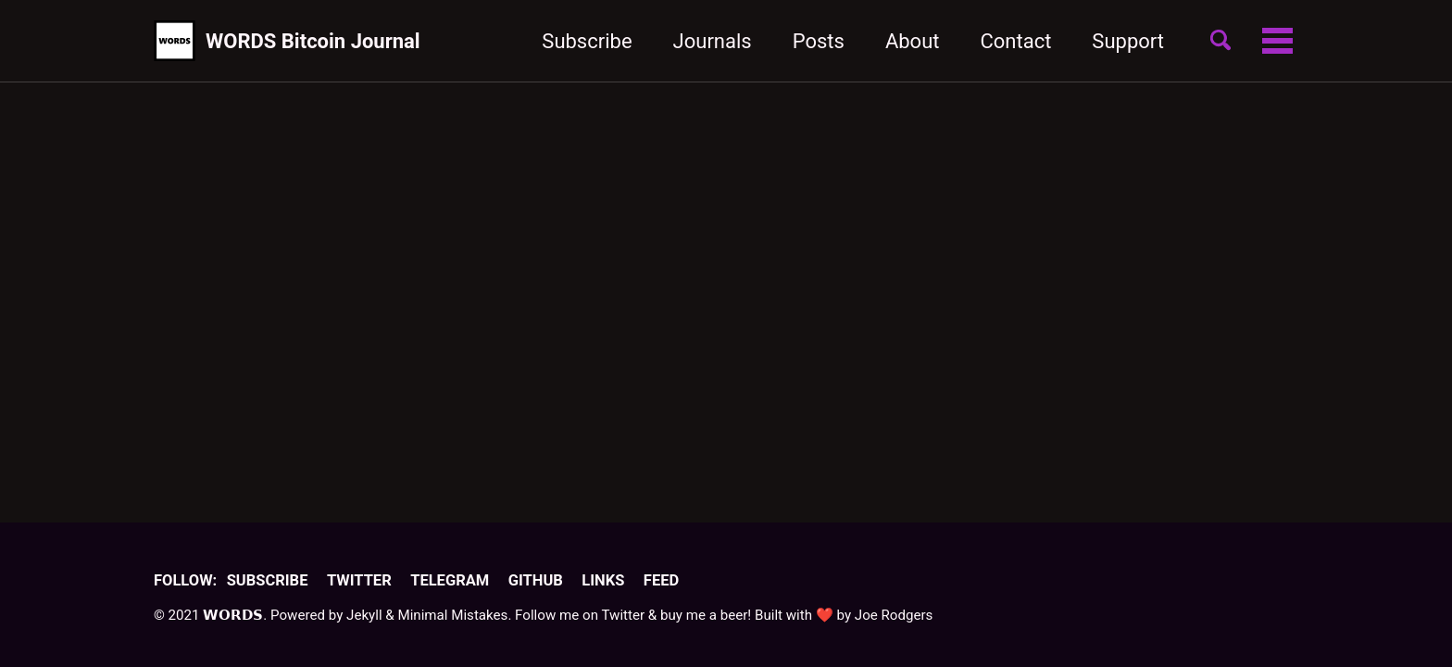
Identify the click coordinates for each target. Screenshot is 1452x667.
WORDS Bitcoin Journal (313, 41)
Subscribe (587, 41)
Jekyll (364, 615)
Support (1128, 41)
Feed (661, 580)
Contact (1015, 41)
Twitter (359, 580)
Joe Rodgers (894, 615)
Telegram (449, 580)
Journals (712, 41)
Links (603, 580)
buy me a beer (703, 615)
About (912, 41)
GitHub (535, 580)
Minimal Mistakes (452, 615)
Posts (819, 41)
